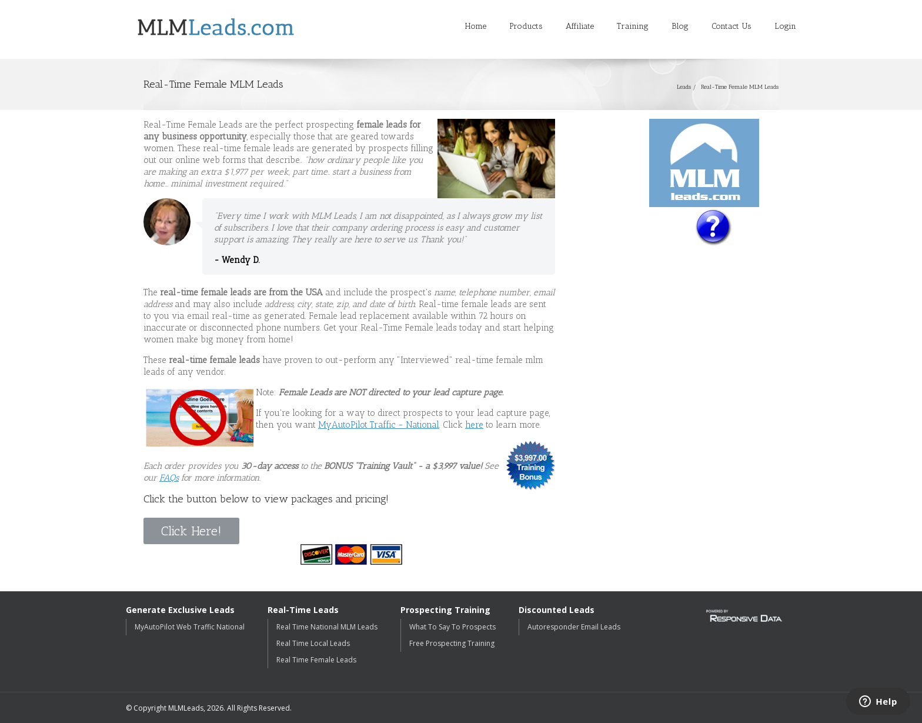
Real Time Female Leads (316, 660)
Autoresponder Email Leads (573, 627)
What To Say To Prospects (452, 627)
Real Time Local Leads (313, 643)
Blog (680, 26)
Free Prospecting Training (452, 643)
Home (475, 26)
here (474, 424)
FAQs (169, 477)
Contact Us (731, 26)
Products (526, 26)
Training (633, 26)
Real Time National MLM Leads (327, 627)
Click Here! (191, 531)
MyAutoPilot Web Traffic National (190, 627)
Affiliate (580, 26)
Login (785, 26)
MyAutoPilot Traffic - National (378, 424)
